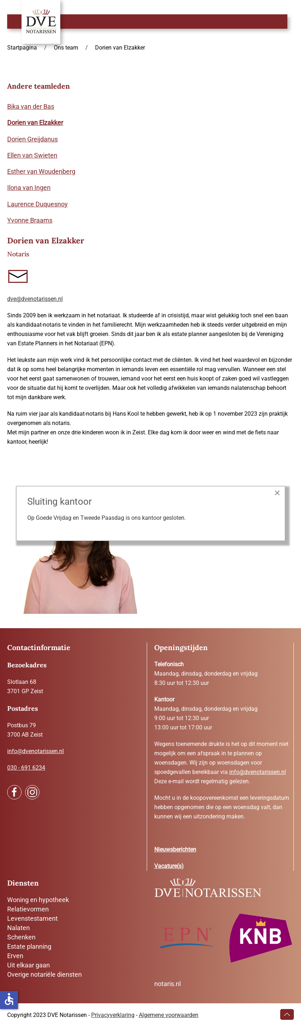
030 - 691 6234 (26, 767)
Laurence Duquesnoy (37, 204)
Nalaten (18, 928)
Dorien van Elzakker (35, 122)
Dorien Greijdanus (32, 139)
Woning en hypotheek (38, 900)
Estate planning (29, 946)
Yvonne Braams (29, 220)
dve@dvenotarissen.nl (35, 298)
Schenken (21, 937)
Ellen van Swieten (32, 155)
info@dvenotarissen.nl (35, 751)
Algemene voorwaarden (168, 1015)
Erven (15, 956)
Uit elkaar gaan (28, 965)
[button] (290, 14)
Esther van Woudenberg (41, 171)
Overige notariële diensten (44, 974)
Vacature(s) (169, 866)
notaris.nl (167, 984)
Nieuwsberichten (175, 849)
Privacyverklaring (113, 1015)
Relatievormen (28, 909)
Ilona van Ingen (29, 187)
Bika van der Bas (30, 106)
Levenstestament (32, 918)
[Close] (277, 492)
